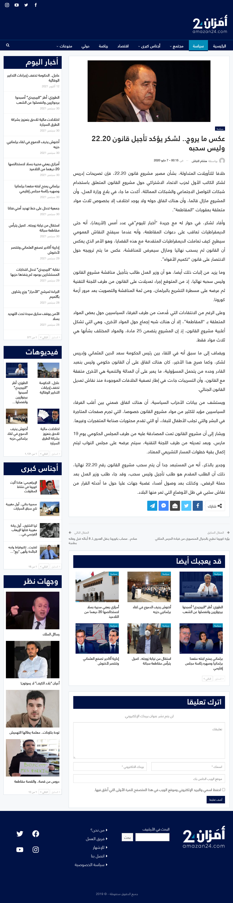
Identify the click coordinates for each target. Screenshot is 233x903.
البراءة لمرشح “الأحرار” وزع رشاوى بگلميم (35, 293)
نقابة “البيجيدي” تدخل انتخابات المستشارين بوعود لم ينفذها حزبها (34, 271)
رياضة (103, 45)
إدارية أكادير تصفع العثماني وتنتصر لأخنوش (35, 249)
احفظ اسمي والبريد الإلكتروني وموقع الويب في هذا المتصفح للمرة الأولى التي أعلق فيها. (157, 789)
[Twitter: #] (20, 834)
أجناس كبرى (150, 45)
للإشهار (98, 847)
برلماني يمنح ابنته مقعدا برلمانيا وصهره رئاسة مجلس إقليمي (37, 188)
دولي (86, 45)
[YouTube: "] (20, 850)
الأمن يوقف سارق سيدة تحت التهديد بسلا (33, 316)
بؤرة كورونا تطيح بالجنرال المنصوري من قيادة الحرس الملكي (192, 538)
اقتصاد (123, 45)
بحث (127, 837)
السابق (219, 678)
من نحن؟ (97, 829)
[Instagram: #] (36, 850)
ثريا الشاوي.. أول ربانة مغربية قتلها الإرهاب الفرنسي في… (24, 529)
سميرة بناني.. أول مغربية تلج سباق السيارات (21, 506)
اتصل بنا (97, 855)
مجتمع (178, 45)
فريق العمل (95, 838)
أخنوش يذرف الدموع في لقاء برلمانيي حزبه (33, 144)
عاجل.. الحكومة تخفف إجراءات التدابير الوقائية (33, 77)
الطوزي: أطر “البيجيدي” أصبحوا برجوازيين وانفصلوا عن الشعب (37, 99)
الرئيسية (219, 45)
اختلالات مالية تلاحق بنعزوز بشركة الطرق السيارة (35, 121)
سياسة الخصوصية (89, 864)
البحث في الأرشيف (156, 829)
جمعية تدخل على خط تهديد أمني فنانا (33, 207)
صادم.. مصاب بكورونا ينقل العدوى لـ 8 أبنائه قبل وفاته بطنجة (103, 540)
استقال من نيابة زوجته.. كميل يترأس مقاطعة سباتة (34, 227)
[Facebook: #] (36, 834)
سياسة (198, 45)
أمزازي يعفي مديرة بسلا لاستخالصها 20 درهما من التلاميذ (33, 166)
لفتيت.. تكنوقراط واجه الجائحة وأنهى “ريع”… (22, 549)
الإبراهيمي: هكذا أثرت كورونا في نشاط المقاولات (23, 486)
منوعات (66, 45)
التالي (207, 678)
